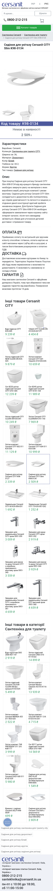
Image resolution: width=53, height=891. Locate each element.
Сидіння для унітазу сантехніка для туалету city (24, 828)
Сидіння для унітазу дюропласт (16, 834)
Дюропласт (17, 157)
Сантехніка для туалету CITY (26, 151)
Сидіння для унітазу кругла (14, 846)
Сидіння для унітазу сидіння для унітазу (20, 851)
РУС (46, 4)
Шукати (43, 13)
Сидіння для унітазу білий (13, 840)
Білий (11, 161)
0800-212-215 (15, 20)
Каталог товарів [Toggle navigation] (26, 28)
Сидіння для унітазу (23, 170)
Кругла (13, 167)
